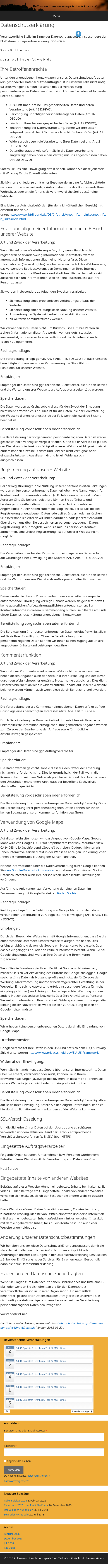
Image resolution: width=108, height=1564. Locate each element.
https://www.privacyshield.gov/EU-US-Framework (64, 1052)
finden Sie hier (66, 893)
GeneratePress (94, 1558)
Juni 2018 (9, 1547)
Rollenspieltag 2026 (15, 1500)
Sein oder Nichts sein (16, 1514)
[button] (7, 1411)
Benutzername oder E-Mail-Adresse (25, 1430)
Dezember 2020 (13, 1538)
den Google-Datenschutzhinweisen (30, 870)
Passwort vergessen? (16, 1481)
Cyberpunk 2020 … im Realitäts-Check (26, 1505)
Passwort (10, 1445)
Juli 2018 (9, 1543)
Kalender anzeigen (82, 1411)
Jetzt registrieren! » (39, 1475)
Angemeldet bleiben (17, 1461)
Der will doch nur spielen (18, 1510)
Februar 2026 (12, 1534)
